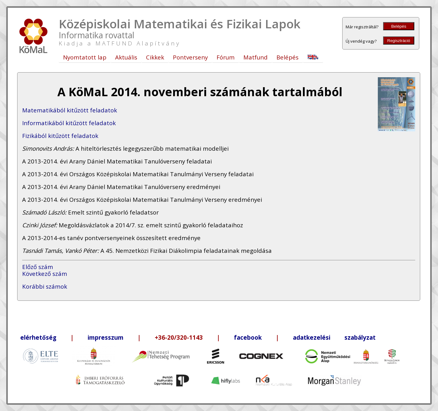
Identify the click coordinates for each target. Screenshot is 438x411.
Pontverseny (190, 57)
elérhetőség (38, 337)
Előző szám (37, 267)
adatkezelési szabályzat (334, 337)
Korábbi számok (44, 286)
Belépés (398, 26)
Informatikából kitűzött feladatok (69, 123)
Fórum (226, 57)
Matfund (255, 57)
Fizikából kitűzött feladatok (60, 135)
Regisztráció (398, 40)
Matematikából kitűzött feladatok (69, 110)
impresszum (106, 337)
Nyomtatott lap (84, 57)
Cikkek (155, 57)
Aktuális (126, 57)
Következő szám (44, 273)
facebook (248, 337)
